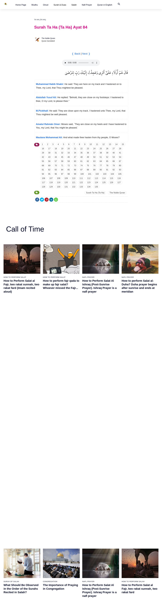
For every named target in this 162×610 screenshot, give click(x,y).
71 (62, 165)
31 (56, 153)
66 (114, 161)
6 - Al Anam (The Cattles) (14, 484)
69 (49, 165)
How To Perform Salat (15, 277)
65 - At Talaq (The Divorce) (93, 510)
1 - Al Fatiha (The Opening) (15, 453)
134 (88, 187)
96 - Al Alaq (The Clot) (144, 453)
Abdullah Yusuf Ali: (46, 97)
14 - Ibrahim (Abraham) (13, 528)
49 (88, 157)
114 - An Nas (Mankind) (144, 586)
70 (56, 165)
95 (49, 174)
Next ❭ (86, 53)
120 (66, 182)
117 (43, 182)
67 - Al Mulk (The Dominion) (94, 524)
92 (114, 170)
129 (51, 187)
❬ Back (76, 53)
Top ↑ (125, 605)
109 (66, 178)
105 (120, 174)
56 (49, 161)
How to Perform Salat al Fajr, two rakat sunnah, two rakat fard (139, 351)
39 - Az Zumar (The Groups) (68, 453)
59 (68, 161)
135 (96, 187)
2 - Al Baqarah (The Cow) (14, 457)
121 (73, 182)
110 (73, 178)
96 (56, 174)
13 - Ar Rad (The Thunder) (14, 524)
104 (112, 174)
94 (43, 174)
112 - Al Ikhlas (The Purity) (145, 572)
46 (68, 157)
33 (68, 153)
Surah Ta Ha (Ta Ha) (95, 193)
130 (58, 187)
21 (75, 149)
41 (120, 153)
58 (62, 161)
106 (43, 178)
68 (43, 165)
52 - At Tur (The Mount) (66, 555)
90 (101, 170)
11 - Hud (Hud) (10, 515)
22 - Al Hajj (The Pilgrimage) (41, 466)
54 (120, 157)
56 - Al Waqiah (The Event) (67, 577)
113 (96, 178)
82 (49, 170)
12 (103, 144)
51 (101, 157)
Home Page (20, 5)
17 (49, 149)
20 (68, 149)
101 (89, 174)
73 (75, 165)
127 (119, 182)
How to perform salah (133, 344)
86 (75, 170)
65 (107, 161)
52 (107, 157)
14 (116, 144)
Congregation (50, 344)
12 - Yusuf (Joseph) (11, 519)
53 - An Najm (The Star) (66, 559)
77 (101, 165)
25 (101, 149)
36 (88, 153)
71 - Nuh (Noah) (89, 550)
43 (49, 157)
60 (75, 161)
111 (81, 178)
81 (43, 170)
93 (120, 170)
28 (120, 149)
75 (88, 165)
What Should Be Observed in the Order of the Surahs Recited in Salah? (21, 351)
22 (81, 149)
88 (88, 170)
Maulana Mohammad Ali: (49, 137)
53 (114, 157)
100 (82, 174)
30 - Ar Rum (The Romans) (41, 524)
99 (75, 174)
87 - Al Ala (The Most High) (119, 528)
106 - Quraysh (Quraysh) (145, 528)
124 (96, 182)
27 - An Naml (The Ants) (39, 502)
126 (111, 182)
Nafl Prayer (87, 5)
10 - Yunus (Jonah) (11, 510)
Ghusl (45, 5)
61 (81, 161)
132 (73, 187)
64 (101, 161)
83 (56, 170)
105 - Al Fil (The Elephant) (145, 524)
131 (66, 187)
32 (62, 153)
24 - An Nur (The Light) (39, 480)
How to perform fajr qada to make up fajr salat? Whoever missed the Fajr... (61, 284)
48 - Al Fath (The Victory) (66, 528)
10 (90, 144)
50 (94, 157)
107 (51, 178)
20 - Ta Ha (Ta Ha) (37, 453)
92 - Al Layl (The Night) (118, 559)
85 (68, 170)
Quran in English (104, 5)
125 (104, 182)
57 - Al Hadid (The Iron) (66, 581)
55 (43, 161)
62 (88, 161)
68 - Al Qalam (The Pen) (92, 528)
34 (75, 153)
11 (97, 144)
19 (62, 149)
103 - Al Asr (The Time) (144, 510)
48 (81, 157)
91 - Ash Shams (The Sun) (119, 555)
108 (58, 178)
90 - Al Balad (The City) (118, 550)
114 (104, 178)
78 (107, 165)
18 (56, 149)
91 (107, 170)
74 (81, 165)
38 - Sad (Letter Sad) (38, 577)
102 (97, 174)
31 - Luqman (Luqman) (39, 528)
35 (81, 153)
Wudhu (34, 5)
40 (114, 153)
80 (120, 165)
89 (94, 170)
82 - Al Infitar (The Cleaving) (120, 493)
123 (88, 182)
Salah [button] (74, 5)
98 (68, 174)
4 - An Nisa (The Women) (14, 471)
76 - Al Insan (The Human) (93, 586)
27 (114, 149)
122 (81, 182)
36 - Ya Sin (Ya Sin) (38, 564)
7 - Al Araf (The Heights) (13, 488)
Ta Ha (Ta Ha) (40, 20)
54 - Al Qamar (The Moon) (67, 564)
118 (51, 182)
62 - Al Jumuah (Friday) (92, 488)
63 (94, 161)
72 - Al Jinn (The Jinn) (91, 555)
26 (107, 149)
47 (75, 157)
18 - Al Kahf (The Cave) (13, 559)
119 (58, 182)
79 (114, 165)
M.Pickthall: (42, 111)
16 (43, 149)
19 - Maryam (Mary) (12, 564)
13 (110, 144)
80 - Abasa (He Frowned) (119, 480)
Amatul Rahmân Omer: (48, 124)
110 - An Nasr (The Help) (145, 559)
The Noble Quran (48, 38)
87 (81, 170)
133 (81, 187)
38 (101, 153)
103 (104, 174)
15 (123, 144)
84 (62, 170)
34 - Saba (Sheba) (37, 550)
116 (119, 178)
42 (43, 157)
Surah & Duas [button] (60, 5)
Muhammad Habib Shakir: (50, 84)
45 (62, 157)
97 (62, 174)
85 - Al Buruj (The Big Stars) (120, 515)
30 (49, 153)
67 (120, 161)
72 (68, 165)
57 (56, 161)
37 (94, 153)
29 (43, 153)
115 (111, 178)
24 (94, 149)
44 (56, 157)
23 (88, 149)
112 (88, 178)
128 (43, 187)
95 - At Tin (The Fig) (117, 581)
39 (107, 153)
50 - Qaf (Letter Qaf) (65, 541)
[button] (20, 5)
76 (94, 165)
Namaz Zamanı (150, 605)
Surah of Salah (11, 344)
